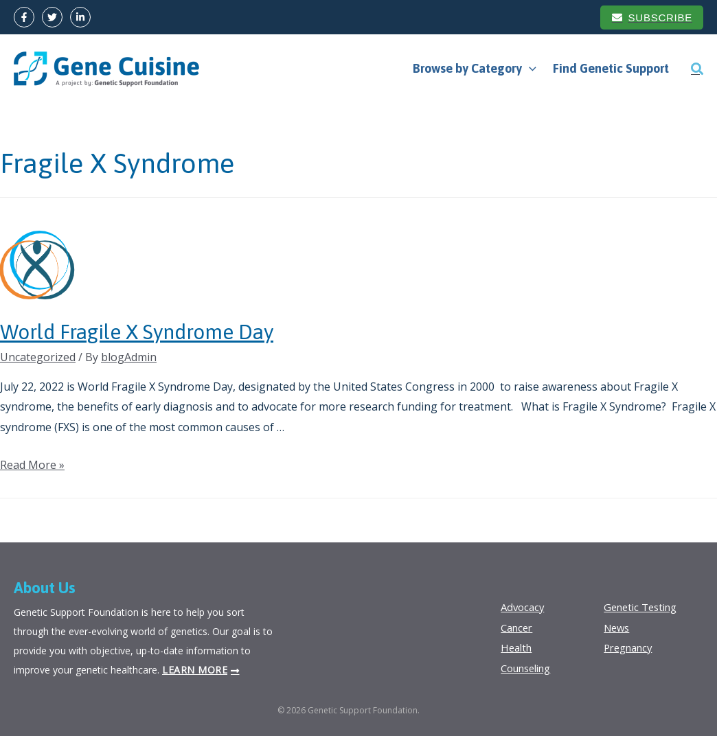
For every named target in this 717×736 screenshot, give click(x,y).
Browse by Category (474, 68)
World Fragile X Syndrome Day (136, 331)
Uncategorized (38, 357)
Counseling (530, 668)
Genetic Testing (644, 606)
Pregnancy (631, 647)
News (618, 627)
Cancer (518, 627)
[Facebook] (24, 17)
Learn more (194, 669)
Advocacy (524, 606)
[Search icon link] (697, 68)
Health (518, 647)
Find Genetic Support (611, 68)
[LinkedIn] (80, 17)
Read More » (32, 464)
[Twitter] (52, 17)
